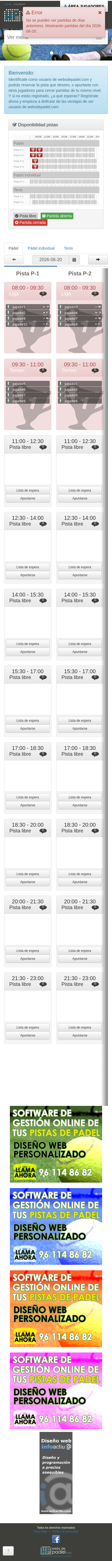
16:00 (68, 161)
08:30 (35, 161)
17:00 (72, 150)
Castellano (19, 4)
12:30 (52, 150)
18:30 (78, 150)
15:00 (62, 181)
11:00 (46, 150)
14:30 (61, 161)
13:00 (55, 161)
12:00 (49, 181)
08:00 (33, 150)
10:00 (42, 161)
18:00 (75, 181)
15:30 (66, 150)
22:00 (94, 161)
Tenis (68, 248)
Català (7, 4)
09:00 (36, 181)
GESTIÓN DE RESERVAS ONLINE (56, 1551)
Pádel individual (41, 248)
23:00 (97, 181)
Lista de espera (27, 490)
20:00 (85, 150)
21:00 (88, 181)
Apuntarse (27, 498)
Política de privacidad (65, 1531)
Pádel (13, 248)
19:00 (81, 161)
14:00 (59, 150)
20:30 (87, 161)
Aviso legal (40, 1531)
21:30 (91, 150)
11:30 (48, 161)
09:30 (40, 150)
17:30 (74, 161)
